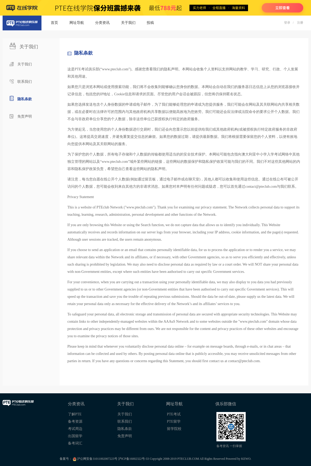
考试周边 (75, 429)
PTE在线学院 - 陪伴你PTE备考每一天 (155, 8)
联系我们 (24, 82)
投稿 (150, 23)
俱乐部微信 (225, 404)
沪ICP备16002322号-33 (134, 459)
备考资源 (75, 421)
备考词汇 (75, 443)
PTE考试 (174, 414)
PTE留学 (174, 421)
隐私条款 (24, 99)
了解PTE (75, 414)
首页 (54, 23)
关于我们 (128, 23)
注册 (300, 22)
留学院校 (174, 429)
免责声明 (24, 116)
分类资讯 (102, 23)
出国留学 (75, 436)
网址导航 (76, 23)
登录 (287, 22)
